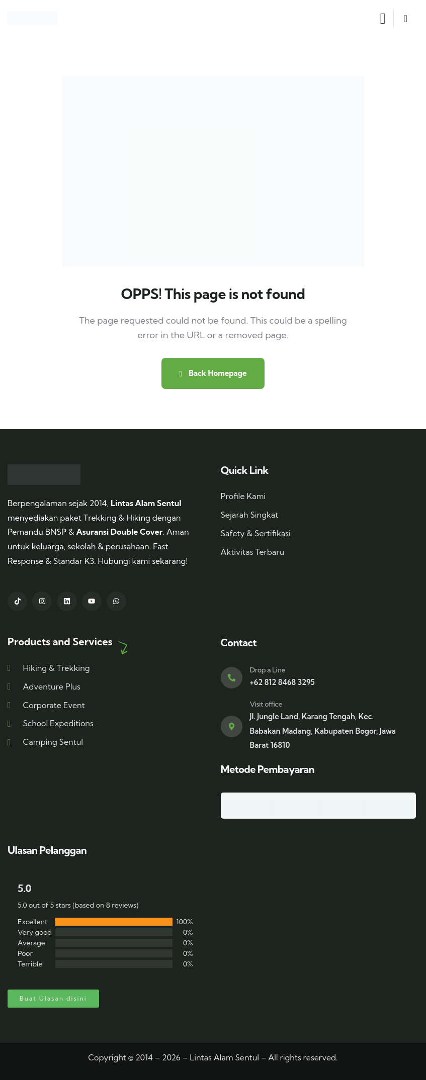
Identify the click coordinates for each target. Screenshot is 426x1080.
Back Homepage (212, 373)
